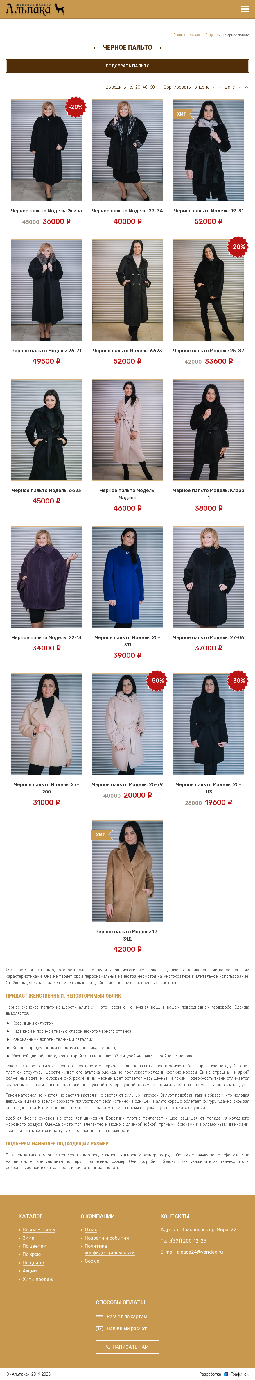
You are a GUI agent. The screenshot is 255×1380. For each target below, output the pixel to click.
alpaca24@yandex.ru (200, 1252)
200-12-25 (194, 1241)
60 (152, 87)
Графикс (238, 1374)
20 (137, 87)
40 (145, 87)
